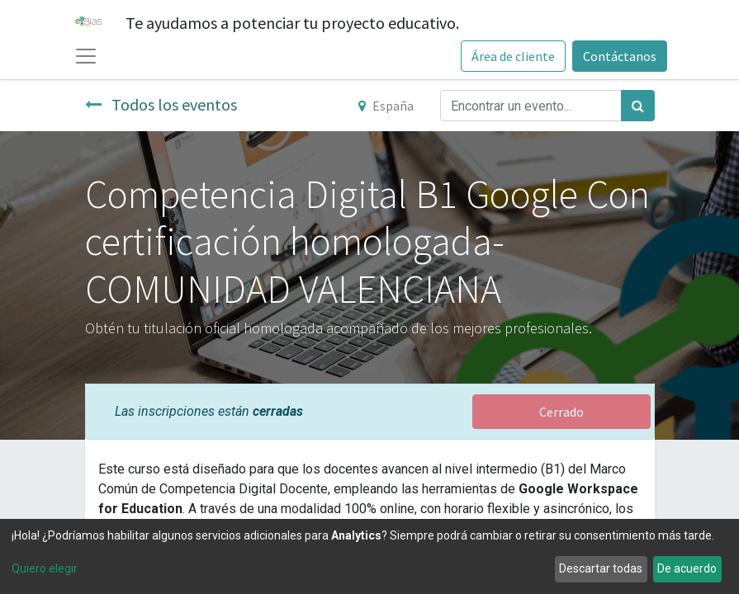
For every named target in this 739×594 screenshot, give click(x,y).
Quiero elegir (45, 568)
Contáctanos (619, 56)
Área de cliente (513, 56)
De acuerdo (687, 568)
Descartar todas (600, 568)
